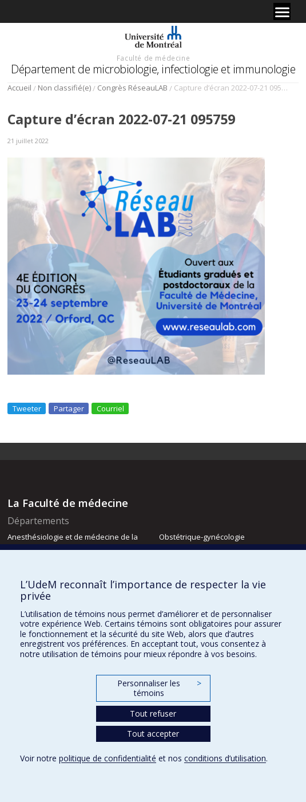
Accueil (19, 87)
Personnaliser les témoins (159, 688)
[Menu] (282, 11)
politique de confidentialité (107, 758)
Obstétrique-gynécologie (202, 537)
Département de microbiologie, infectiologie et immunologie (153, 69)
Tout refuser (153, 713)
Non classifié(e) (64, 87)
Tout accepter (153, 733)
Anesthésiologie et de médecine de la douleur (72, 542)
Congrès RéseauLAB (132, 87)
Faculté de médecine (153, 57)
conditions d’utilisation (225, 758)
